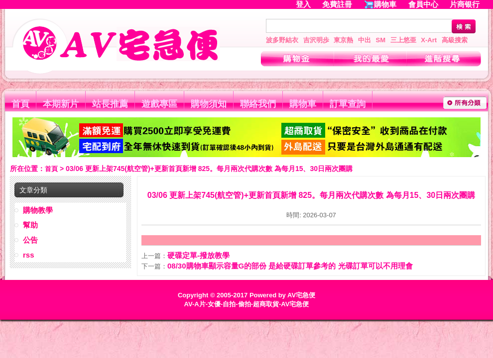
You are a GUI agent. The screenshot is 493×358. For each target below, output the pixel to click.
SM (381, 40)
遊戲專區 (159, 104)
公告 (30, 240)
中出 (364, 40)
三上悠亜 (403, 40)
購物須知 (209, 104)
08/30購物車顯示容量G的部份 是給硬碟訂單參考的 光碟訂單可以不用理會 (290, 266)
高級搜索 (455, 40)
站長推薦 (110, 104)
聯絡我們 (258, 104)
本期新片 (61, 104)
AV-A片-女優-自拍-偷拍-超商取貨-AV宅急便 (246, 304)
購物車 (385, 4)
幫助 (30, 225)
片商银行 (469, 4)
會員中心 (423, 4)
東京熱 (343, 40)
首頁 (20, 104)
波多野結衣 (282, 40)
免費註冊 (337, 4)
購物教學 (38, 210)
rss (28, 255)
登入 (303, 4)
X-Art (429, 40)
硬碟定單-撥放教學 (198, 255)
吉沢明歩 (316, 40)
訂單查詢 (348, 104)
